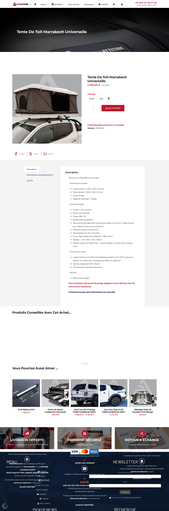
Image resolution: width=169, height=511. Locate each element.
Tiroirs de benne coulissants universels (55, 410)
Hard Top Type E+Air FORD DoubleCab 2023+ (113, 410)
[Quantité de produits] (93, 108)
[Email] (47, 154)
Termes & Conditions (132, 497)
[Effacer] (109, 99)
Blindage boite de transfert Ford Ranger (142, 410)
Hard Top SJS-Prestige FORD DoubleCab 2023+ (84, 410)
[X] (33, 154)
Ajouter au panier (113, 108)
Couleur (91, 94)
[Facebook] (19, 154)
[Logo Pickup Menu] (21, 3)
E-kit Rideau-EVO (26, 409)
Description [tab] (32, 169)
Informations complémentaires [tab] (40, 175)
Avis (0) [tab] (30, 180)
